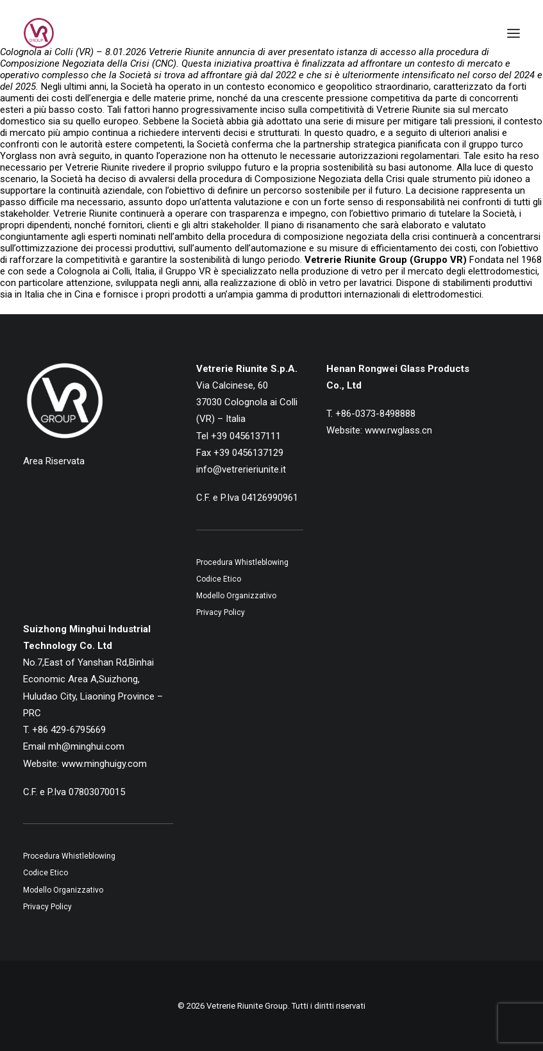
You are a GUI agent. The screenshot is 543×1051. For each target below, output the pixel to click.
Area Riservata (54, 461)
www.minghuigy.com (104, 763)
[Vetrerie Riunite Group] (38, 33)
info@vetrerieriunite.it (241, 469)
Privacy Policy (220, 612)
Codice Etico (218, 579)
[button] (513, 33)
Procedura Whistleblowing (242, 562)
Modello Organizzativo (236, 595)
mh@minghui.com (86, 746)
